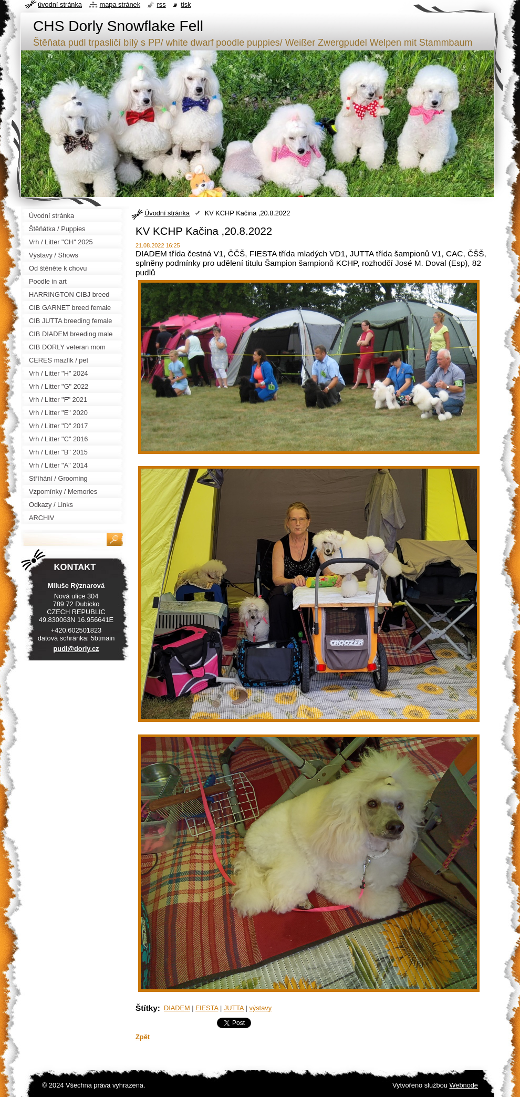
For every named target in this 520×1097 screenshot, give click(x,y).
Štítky (147, 1007)
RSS (161, 4)
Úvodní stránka (167, 213)
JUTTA (234, 1008)
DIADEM (177, 1008)
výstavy (260, 1008)
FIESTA (206, 1008)
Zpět (143, 1037)
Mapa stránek (120, 4)
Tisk (186, 4)
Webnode (463, 1085)
